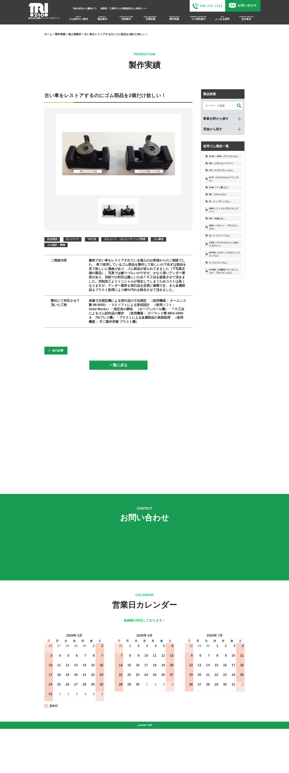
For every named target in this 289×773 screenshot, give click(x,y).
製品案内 (102, 19)
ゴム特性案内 (199, 19)
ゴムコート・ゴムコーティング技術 (125, 239)
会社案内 (247, 19)
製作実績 (174, 19)
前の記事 (57, 350)
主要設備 (150, 19)
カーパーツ (72, 239)
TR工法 (92, 239)
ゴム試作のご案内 (77, 19)
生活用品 (52, 239)
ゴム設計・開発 (56, 244)
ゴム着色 (158, 239)
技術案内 (126, 19)
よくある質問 (223, 19)
